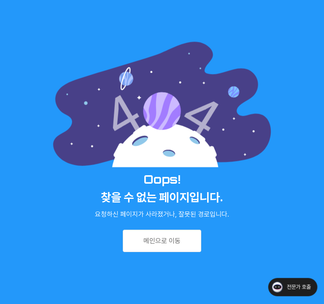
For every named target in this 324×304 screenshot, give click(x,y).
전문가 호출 (298, 287)
